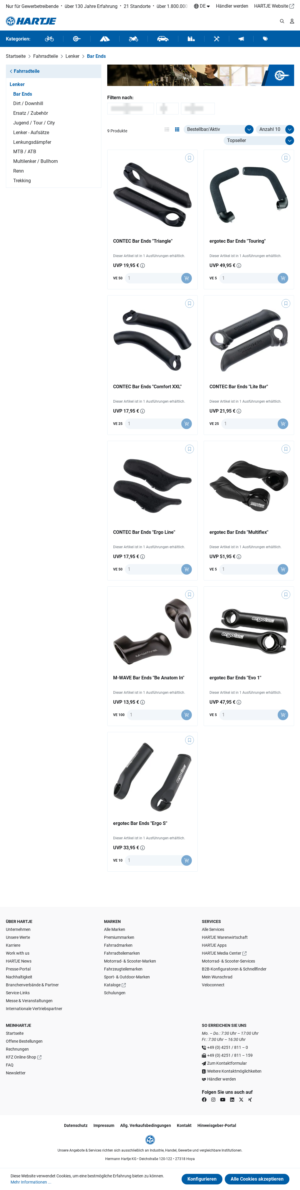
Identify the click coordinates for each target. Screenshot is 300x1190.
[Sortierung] (259, 140)
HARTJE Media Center (221, 953)
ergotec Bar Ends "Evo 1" (235, 678)
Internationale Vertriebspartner (34, 1008)
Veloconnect (213, 985)
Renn (18, 171)
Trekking (22, 180)
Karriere (13, 945)
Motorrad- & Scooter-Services (228, 961)
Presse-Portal (18, 969)
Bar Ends (22, 94)
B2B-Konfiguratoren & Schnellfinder (234, 969)
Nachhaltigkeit (19, 977)
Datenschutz (76, 1125)
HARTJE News (18, 961)
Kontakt (184, 1125)
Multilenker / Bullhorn (35, 161)
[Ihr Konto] (292, 21)
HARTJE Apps (214, 945)
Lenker (17, 84)
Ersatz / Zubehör (30, 113)
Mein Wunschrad (217, 977)
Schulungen (114, 992)
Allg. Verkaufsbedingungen (145, 1125)
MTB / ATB (24, 151)
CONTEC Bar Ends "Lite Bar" (239, 386)
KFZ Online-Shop (21, 1057)
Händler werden (232, 6)
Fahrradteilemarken (122, 953)
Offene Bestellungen (24, 1041)
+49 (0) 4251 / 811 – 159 (230, 1055)
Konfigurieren (202, 1179)
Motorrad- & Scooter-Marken (130, 961)
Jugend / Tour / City (34, 123)
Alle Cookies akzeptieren (257, 1179)
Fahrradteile (25, 71)
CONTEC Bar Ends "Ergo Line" (144, 532)
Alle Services (213, 929)
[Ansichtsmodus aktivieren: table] (167, 129)
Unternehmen (18, 929)
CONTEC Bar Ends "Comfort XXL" (147, 386)
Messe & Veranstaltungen (29, 1000)
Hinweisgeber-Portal (216, 1125)
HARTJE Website (271, 6)
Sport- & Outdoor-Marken (127, 977)
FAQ (10, 1065)
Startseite (15, 1033)
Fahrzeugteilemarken (123, 969)
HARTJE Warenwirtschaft (225, 937)
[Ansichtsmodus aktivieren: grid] (177, 129)
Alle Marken (114, 929)
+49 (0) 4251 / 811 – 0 (227, 1047)
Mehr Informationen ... (31, 1182)
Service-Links (18, 992)
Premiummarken (119, 937)
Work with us (17, 953)
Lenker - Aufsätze (31, 132)
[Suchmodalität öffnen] (282, 21)
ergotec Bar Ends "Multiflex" (239, 532)
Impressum (103, 1125)
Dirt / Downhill (28, 103)
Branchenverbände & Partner (32, 985)
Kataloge (112, 985)
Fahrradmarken (118, 945)
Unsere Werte (18, 937)
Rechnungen (17, 1049)
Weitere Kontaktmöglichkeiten (234, 1071)
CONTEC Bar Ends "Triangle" (142, 241)
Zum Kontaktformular (227, 1063)
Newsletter (16, 1073)
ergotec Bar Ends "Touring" (238, 241)
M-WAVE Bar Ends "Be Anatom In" (148, 678)
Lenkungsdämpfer (32, 142)
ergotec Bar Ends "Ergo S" (140, 823)
